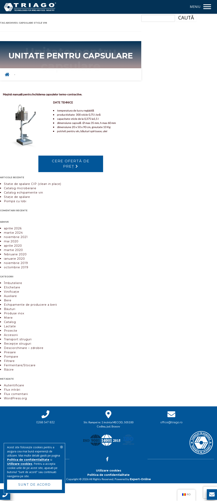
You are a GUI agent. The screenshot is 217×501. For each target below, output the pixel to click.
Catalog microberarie (20, 188)
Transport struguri (18, 339)
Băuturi (9, 309)
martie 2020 (13, 250)
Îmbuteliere (13, 283)
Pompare (11, 356)
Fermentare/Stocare (20, 365)
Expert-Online (140, 479)
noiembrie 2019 (16, 263)
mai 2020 (11, 241)
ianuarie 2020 (14, 258)
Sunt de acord (34, 484)
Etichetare (12, 287)
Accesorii (11, 335)
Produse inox (14, 313)
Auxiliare (10, 296)
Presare (10, 352)
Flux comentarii (16, 394)
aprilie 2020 (13, 245)
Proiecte (10, 330)
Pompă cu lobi (15, 201)
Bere (7, 300)
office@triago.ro (171, 422)
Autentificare (14, 385)
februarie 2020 (15, 254)
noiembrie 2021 (16, 237)
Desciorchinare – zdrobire (23, 348)
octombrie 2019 (16, 267)
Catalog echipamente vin (23, 192)
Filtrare (9, 361)
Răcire (9, 369)
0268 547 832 (45, 422)
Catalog (10, 322)
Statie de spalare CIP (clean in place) (32, 184)
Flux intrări (12, 389)
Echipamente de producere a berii (30, 304)
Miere (8, 317)
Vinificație (11, 291)
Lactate (10, 326)
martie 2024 (13, 232)
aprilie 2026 (13, 228)
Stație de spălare (17, 197)
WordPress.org (15, 398)
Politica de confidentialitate (108, 475)
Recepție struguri (17, 343)
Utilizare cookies (108, 470)
